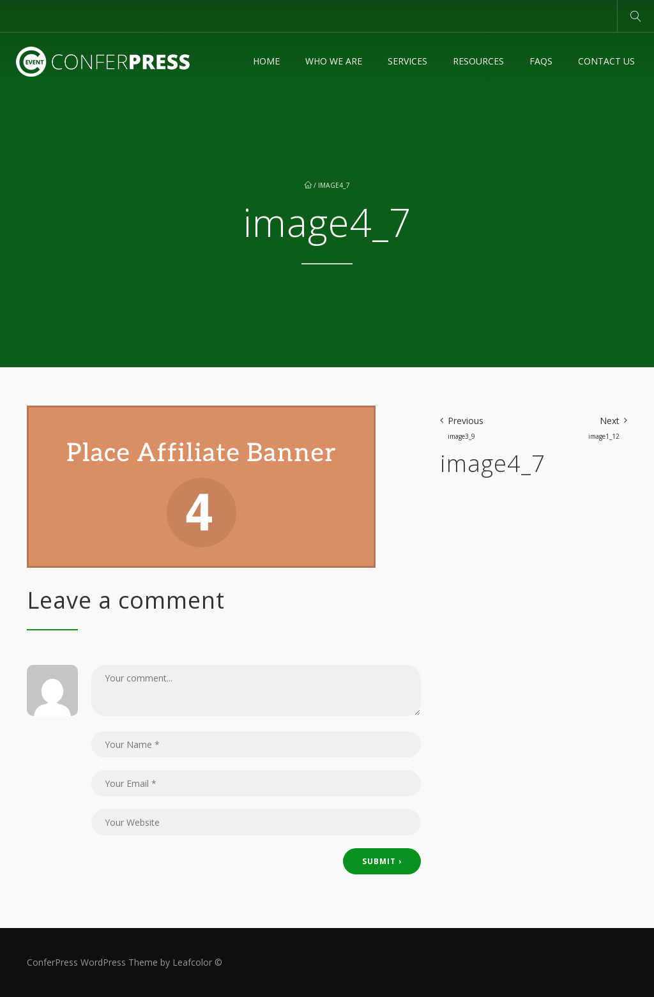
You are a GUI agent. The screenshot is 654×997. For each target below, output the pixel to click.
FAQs (540, 61)
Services (407, 61)
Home (266, 61)
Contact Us (606, 61)
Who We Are (333, 61)
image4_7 (334, 185)
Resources (478, 61)
